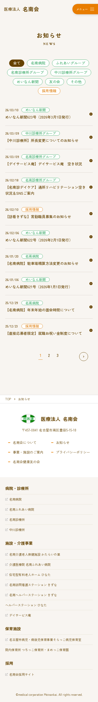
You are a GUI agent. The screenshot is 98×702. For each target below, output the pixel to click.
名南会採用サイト (19, 674)
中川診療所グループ (70, 72)
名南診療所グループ (27, 72)
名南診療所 (15, 519)
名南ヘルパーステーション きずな (31, 595)
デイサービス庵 (18, 615)
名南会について (25, 443)
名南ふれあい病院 (19, 509)
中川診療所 (15, 529)
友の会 (54, 81)
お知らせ (63, 443)
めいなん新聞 (28, 81)
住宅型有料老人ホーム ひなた (28, 574)
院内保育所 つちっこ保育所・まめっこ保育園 (37, 649)
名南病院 (38, 62)
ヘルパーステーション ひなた (26, 605)
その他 (76, 81)
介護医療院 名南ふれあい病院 (28, 564)
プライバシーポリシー (73, 452)
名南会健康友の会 (26, 462)
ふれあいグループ (70, 62)
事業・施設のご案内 (28, 452)
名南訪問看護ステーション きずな (31, 584)
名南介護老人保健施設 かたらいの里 (32, 554)
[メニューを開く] (85, 9)
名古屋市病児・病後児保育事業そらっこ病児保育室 (43, 639)
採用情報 (49, 90)
